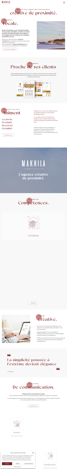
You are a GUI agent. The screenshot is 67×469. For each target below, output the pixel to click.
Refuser (17, 463)
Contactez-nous (8, 135)
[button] (33, 452)
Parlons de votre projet (9, 49)
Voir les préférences (28, 463)
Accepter (7, 463)
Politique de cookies (17, 466)
